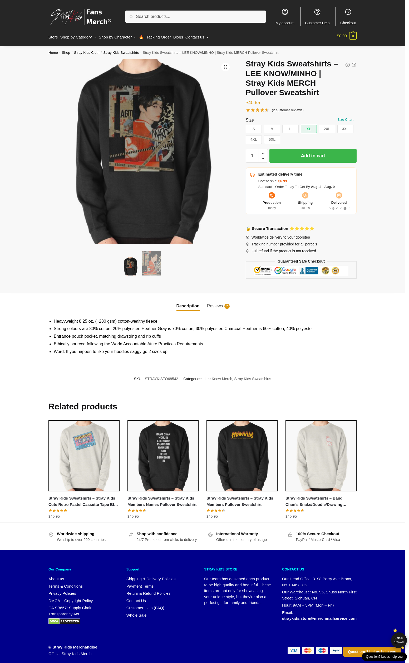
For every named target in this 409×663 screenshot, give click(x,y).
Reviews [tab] (215, 303)
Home (53, 50)
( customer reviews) (288, 108)
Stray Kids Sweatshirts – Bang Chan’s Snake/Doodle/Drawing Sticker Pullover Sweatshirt (314, 499)
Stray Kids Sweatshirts (121, 50)
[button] (225, 64)
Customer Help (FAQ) (145, 605)
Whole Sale (136, 613)
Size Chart (345, 117)
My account (284, 16)
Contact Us (136, 598)
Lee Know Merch (218, 376)
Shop (66, 50)
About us (56, 576)
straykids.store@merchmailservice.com (319, 616)
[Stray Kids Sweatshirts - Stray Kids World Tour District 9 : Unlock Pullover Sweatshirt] (354, 62)
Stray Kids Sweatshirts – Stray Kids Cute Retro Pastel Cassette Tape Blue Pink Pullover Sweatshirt (83, 499)
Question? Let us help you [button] (384, 657)
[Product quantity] (252, 153)
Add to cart (313, 153)
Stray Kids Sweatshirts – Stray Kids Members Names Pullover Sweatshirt (162, 498)
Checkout (348, 16)
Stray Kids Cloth (87, 50)
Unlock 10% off (399, 640)
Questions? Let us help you (372, 652)
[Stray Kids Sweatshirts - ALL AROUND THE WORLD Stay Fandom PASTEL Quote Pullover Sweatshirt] (347, 62)
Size (250, 117)
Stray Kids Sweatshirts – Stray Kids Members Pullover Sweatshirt (239, 498)
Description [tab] (188, 303)
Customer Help (317, 16)
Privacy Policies (62, 591)
